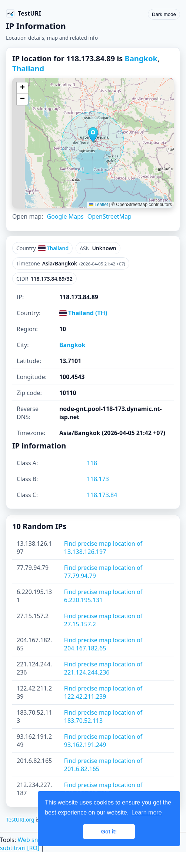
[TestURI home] (23, 13)
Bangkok (141, 58)
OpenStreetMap (109, 216)
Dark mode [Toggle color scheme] (164, 14)
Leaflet (98, 204)
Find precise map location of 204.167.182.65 (103, 644)
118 (92, 463)
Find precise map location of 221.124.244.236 (103, 668)
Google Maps (65, 216)
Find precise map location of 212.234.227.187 (103, 789)
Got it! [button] (109, 832)
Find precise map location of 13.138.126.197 (103, 547)
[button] (93, 135)
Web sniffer (33, 840)
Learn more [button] (147, 812)
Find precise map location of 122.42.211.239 (103, 692)
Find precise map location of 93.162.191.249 (103, 740)
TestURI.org (20, 819)
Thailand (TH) (83, 313)
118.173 (98, 479)
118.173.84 (102, 495)
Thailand (28, 68)
